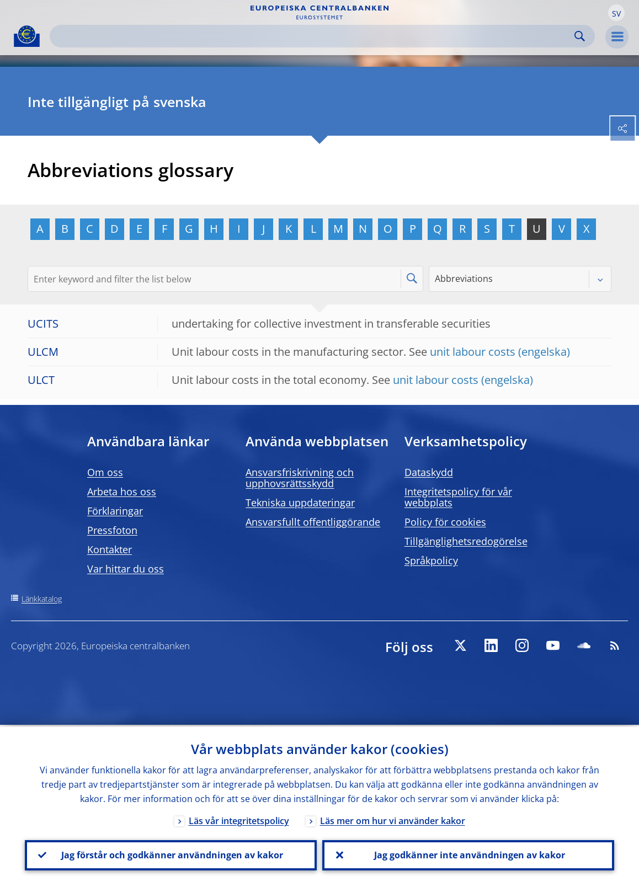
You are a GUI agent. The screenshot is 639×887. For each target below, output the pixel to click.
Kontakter (109, 549)
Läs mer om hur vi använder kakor (392, 819)
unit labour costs (472, 351)
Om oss (105, 472)
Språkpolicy (431, 560)
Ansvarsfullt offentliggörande (313, 521)
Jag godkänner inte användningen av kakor (468, 854)
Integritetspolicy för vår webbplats (458, 497)
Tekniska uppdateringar (300, 502)
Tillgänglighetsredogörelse (466, 541)
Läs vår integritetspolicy (239, 819)
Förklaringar (115, 510)
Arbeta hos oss (121, 491)
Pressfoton (112, 530)
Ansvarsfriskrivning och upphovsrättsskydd (300, 478)
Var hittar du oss (125, 568)
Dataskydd (428, 472)
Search (580, 36)
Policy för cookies (445, 521)
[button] (616, 12)
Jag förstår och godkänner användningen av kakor (171, 854)
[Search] (313, 36)
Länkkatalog (42, 599)
